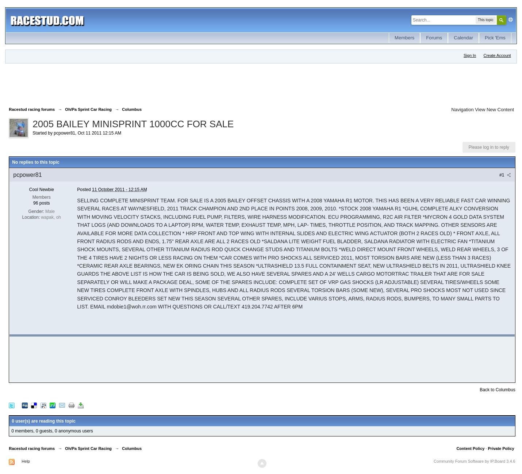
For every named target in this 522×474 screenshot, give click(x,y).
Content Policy (470, 448)
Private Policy (501, 448)
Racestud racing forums (32, 448)
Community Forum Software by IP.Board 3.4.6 (474, 461)
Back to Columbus (497, 389)
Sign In (470, 55)
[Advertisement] (142, 83)
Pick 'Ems (495, 37)
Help (26, 461)
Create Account (497, 55)
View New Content (494, 109)
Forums (434, 37)
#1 (505, 175)
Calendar (463, 37)
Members (404, 37)
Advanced (511, 20)
